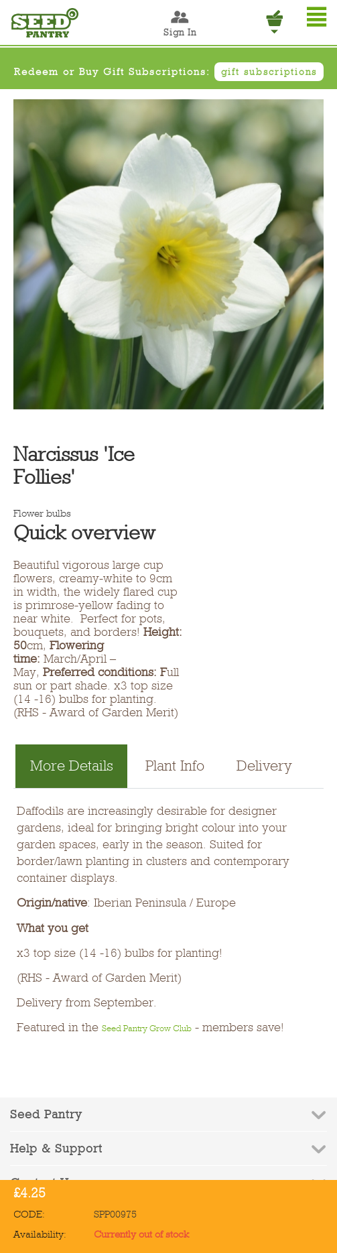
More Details (71, 765)
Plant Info (174, 765)
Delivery (264, 765)
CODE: (29, 1214)
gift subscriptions (269, 71)
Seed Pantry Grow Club (147, 1028)
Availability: (39, 1234)
